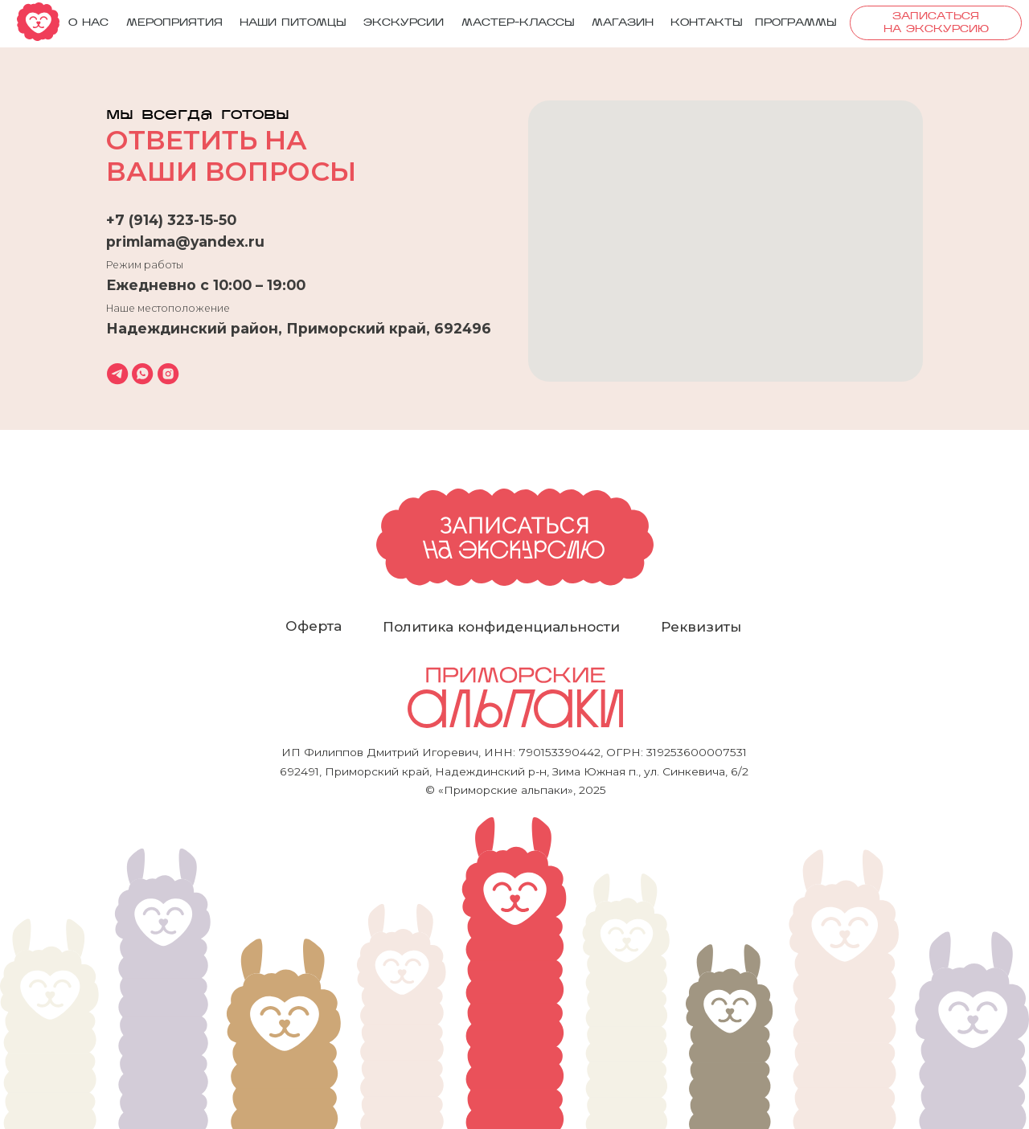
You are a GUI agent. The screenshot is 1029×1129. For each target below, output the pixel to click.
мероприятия (174, 23)
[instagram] (168, 373)
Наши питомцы (293, 23)
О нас (88, 23)
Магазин (623, 23)
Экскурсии (403, 23)
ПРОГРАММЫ (796, 23)
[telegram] (117, 373)
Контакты (706, 23)
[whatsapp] (142, 373)
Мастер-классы (518, 23)
